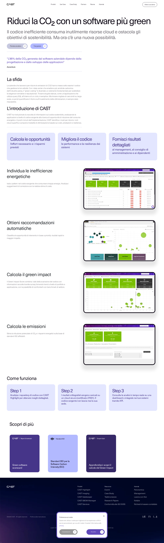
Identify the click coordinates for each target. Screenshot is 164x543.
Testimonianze (111, 497)
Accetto (93, 532)
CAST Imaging (83, 494)
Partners (83, 4)
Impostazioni (66, 532)
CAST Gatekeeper (84, 497)
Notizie (137, 501)
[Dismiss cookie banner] (104, 516)
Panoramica (139, 490)
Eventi (107, 490)
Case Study (73, 4)
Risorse (92, 4)
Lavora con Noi (140, 497)
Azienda (101, 4)
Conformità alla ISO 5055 (115, 504)
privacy (61, 526)
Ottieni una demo (150, 4)
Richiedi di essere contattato (145, 504)
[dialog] (82, 525)
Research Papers (111, 501)
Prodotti (53, 4)
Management (139, 494)
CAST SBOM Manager (86, 501)
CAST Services (83, 504)
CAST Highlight (83, 490)
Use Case (63, 4)
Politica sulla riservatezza (38, 517)
